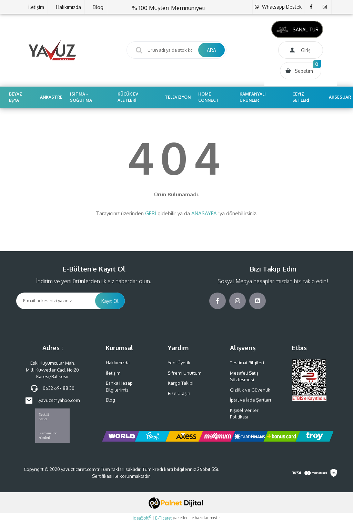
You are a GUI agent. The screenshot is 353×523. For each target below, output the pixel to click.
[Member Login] (300, 50)
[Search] (176, 50)
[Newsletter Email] (55, 301)
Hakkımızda (68, 7)
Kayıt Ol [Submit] (110, 301)
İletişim (36, 7)
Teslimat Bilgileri (247, 362)
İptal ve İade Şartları (250, 400)
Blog (98, 7)
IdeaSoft (142, 518)
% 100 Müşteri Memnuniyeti (169, 7)
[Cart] (300, 70)
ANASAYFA (204, 213)
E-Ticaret (163, 518)
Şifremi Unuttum (184, 373)
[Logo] (52, 50)
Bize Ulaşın (179, 393)
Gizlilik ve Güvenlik (250, 390)
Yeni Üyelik (179, 362)
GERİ (150, 213)
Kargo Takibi (180, 383)
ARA (211, 50)
